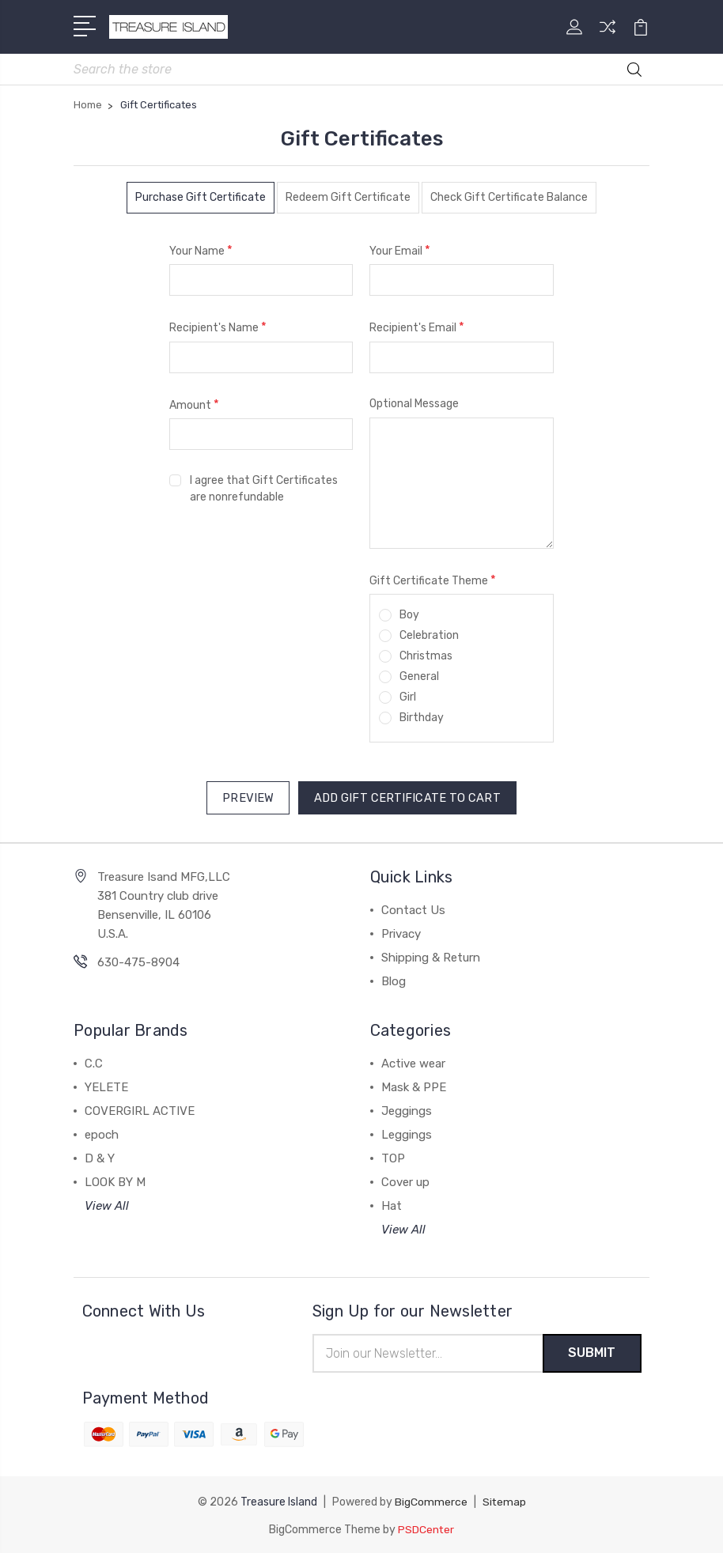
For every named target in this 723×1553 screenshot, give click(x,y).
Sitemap (504, 1500)
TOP (393, 1157)
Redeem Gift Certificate (348, 198)
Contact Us (413, 908)
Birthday (421, 718)
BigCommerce (430, 1500)
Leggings (406, 1133)
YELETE (106, 1086)
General (419, 677)
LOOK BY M (115, 1180)
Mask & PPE (413, 1086)
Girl (407, 698)
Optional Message (414, 404)
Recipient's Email (416, 327)
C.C (94, 1062)
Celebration (429, 636)
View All (107, 1204)
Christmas (425, 656)
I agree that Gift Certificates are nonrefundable (264, 489)
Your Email (399, 251)
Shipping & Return (430, 956)
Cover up (405, 1180)
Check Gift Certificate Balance (509, 198)
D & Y (100, 1157)
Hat (391, 1204)
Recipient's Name (218, 327)
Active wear (413, 1062)
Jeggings (406, 1109)
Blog (393, 980)
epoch (102, 1133)
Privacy (401, 932)
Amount (194, 405)
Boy (409, 615)
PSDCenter (426, 1527)
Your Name (201, 251)
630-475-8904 (138, 961)
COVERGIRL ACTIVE (140, 1109)
